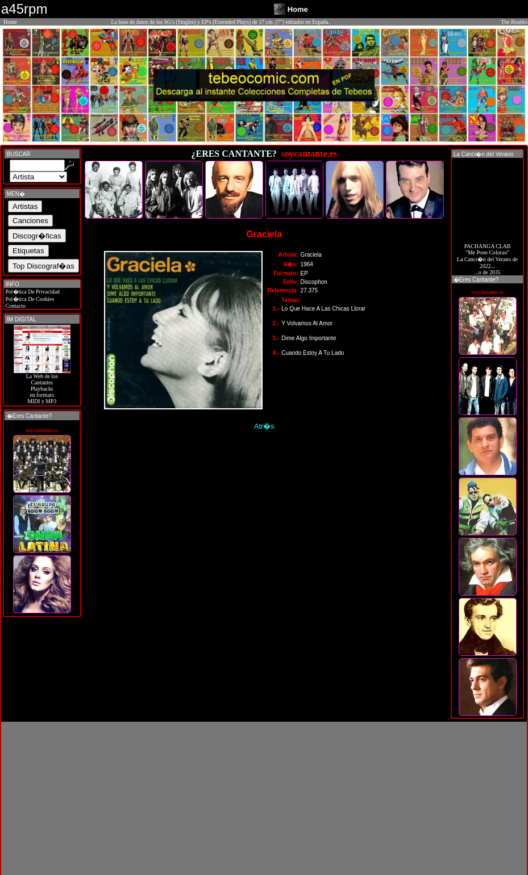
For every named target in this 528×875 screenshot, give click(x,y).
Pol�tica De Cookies (29, 299)
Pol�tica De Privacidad (32, 291)
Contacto (15, 306)
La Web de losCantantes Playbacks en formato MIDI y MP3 (42, 386)
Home (10, 22)
